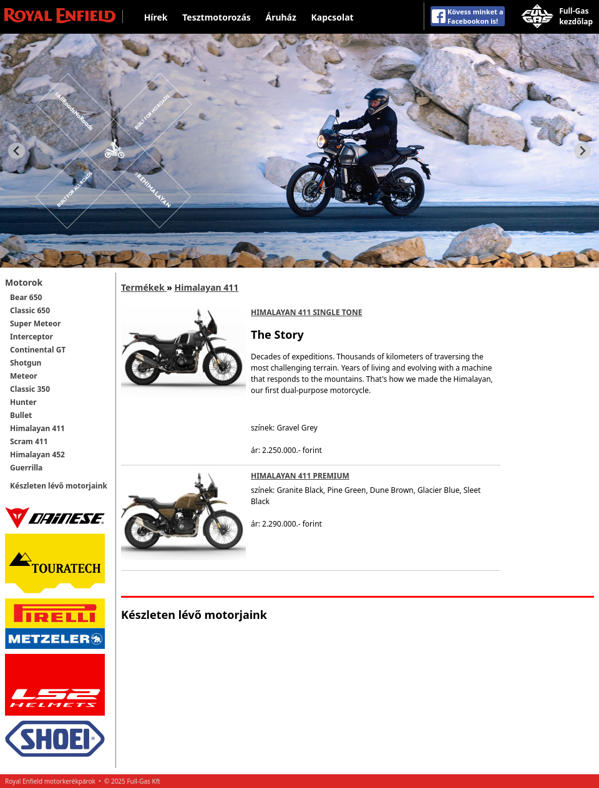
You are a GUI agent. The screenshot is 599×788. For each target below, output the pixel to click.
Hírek (156, 17)
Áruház (280, 17)
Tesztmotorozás (216, 17)
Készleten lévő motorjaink (58, 485)
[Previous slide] (16, 150)
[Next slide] (582, 150)
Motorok (23, 282)
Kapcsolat (332, 17)
